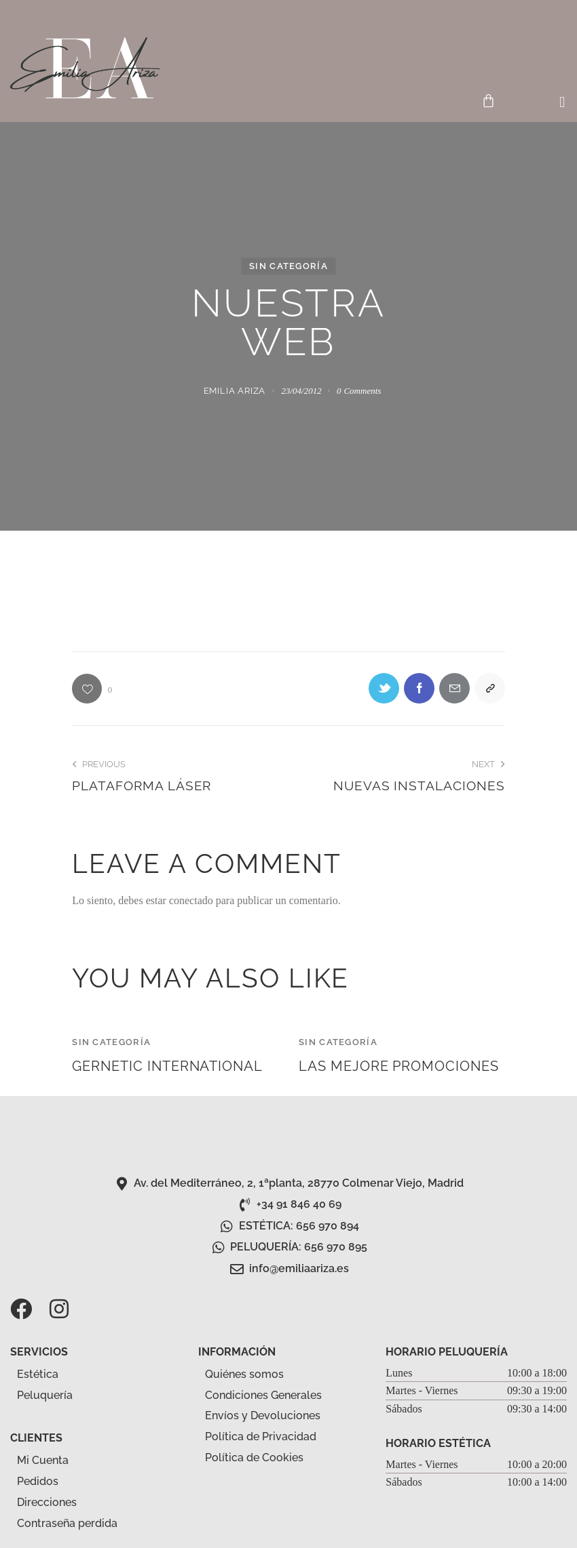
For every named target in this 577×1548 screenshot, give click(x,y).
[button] (562, 102)
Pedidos (37, 1481)
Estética (45, 1374)
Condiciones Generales (263, 1395)
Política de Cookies (254, 1457)
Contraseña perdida (67, 1523)
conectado (191, 900)
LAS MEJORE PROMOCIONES (399, 1066)
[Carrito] (488, 101)
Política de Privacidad (260, 1436)
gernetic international (167, 1066)
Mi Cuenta (43, 1460)
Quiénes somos (244, 1374)
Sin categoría (288, 266)
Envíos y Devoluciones (262, 1415)
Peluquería (52, 1395)
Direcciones (47, 1502)
